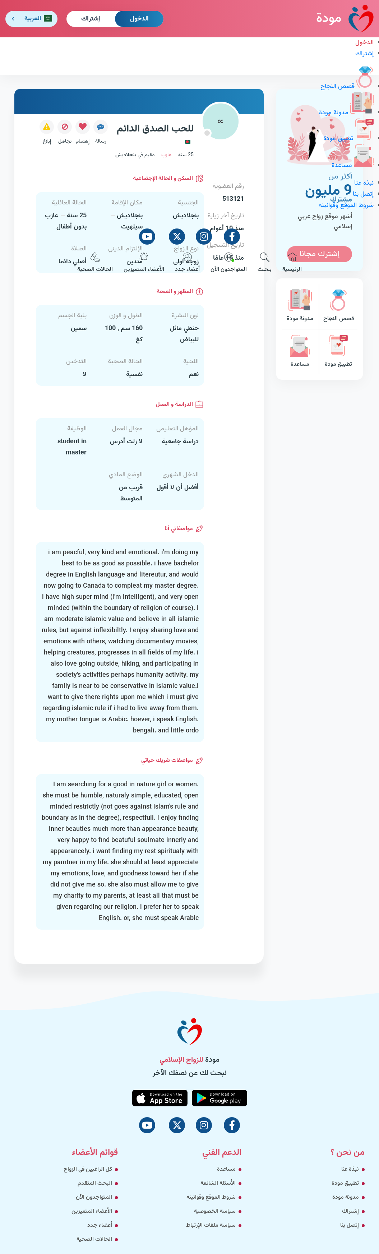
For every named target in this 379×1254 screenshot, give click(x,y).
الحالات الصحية (95, 263)
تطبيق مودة (348, 139)
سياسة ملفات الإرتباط (211, 1225)
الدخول (139, 19)
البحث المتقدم (95, 1183)
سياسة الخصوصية (215, 1211)
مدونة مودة (346, 113)
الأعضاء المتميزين (144, 263)
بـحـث (265, 263)
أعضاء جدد (187, 263)
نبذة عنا (364, 183)
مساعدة (353, 166)
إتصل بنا (363, 194)
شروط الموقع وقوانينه (346, 205)
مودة (345, 18)
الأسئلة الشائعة (218, 1183)
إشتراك (90, 19)
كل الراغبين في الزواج (88, 1169)
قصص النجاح (347, 87)
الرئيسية (292, 263)
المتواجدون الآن (229, 263)
